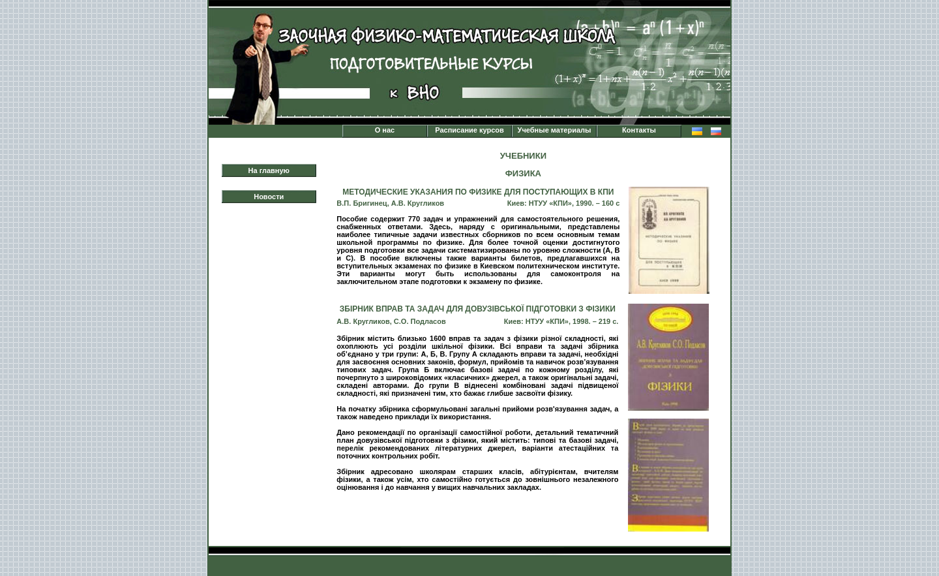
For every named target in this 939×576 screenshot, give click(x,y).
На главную (269, 170)
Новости (269, 196)
